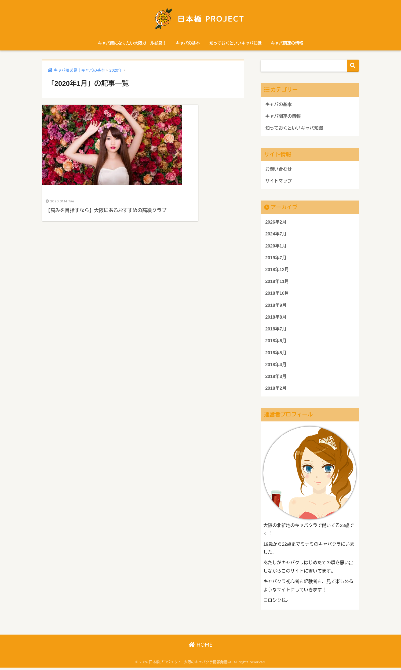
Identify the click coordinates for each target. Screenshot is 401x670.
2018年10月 (277, 294)
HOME (201, 647)
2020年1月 (276, 246)
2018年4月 (276, 366)
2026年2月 (276, 222)
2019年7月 (276, 258)
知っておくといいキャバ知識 (235, 43)
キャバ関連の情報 (287, 43)
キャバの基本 (188, 43)
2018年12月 (277, 270)
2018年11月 (277, 282)
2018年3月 (276, 378)
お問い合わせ (278, 169)
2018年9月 (276, 306)
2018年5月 (276, 354)
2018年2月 (276, 390)
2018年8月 (276, 318)
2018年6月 (276, 342)
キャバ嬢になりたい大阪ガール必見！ (132, 43)
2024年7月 (276, 234)
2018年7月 (276, 330)
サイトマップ (278, 181)
